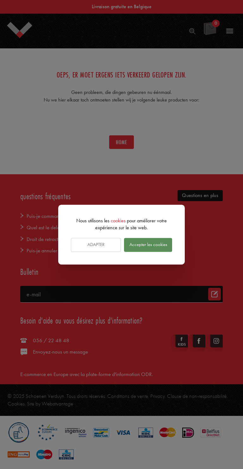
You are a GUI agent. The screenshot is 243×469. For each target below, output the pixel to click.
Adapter (96, 245)
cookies (118, 220)
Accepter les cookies (148, 245)
